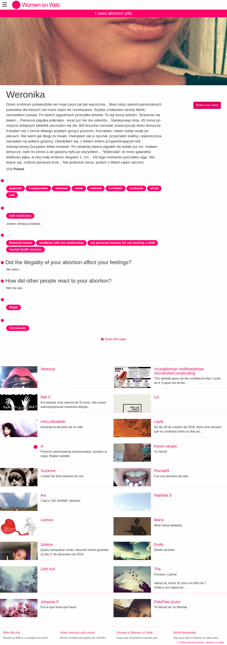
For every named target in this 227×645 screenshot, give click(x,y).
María (159, 520)
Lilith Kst (48, 569)
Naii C (46, 397)
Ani (43, 495)
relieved (96, 188)
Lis (156, 397)
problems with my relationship (61, 242)
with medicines (20, 215)
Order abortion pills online (77, 632)
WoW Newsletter (184, 632)
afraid (154, 188)
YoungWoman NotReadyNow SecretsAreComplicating (179, 371)
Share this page (113, 339)
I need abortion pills (113, 13)
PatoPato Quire (167, 602)
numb (79, 188)
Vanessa (48, 369)
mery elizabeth (53, 421)
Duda (158, 544)
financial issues (20, 242)
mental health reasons (25, 249)
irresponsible (38, 188)
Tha (157, 569)
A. (42, 446)
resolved (61, 188)
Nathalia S (163, 495)
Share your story (207, 105)
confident (116, 188)
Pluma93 (161, 471)
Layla (158, 421)
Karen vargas (165, 446)
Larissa (47, 520)
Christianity (17, 328)
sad (12, 195)
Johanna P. (50, 602)
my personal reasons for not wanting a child (122, 242)
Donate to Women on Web (135, 632)
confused (136, 188)
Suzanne (48, 471)
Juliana (47, 544)
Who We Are (11, 632)
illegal (13, 307)
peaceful (15, 188)
